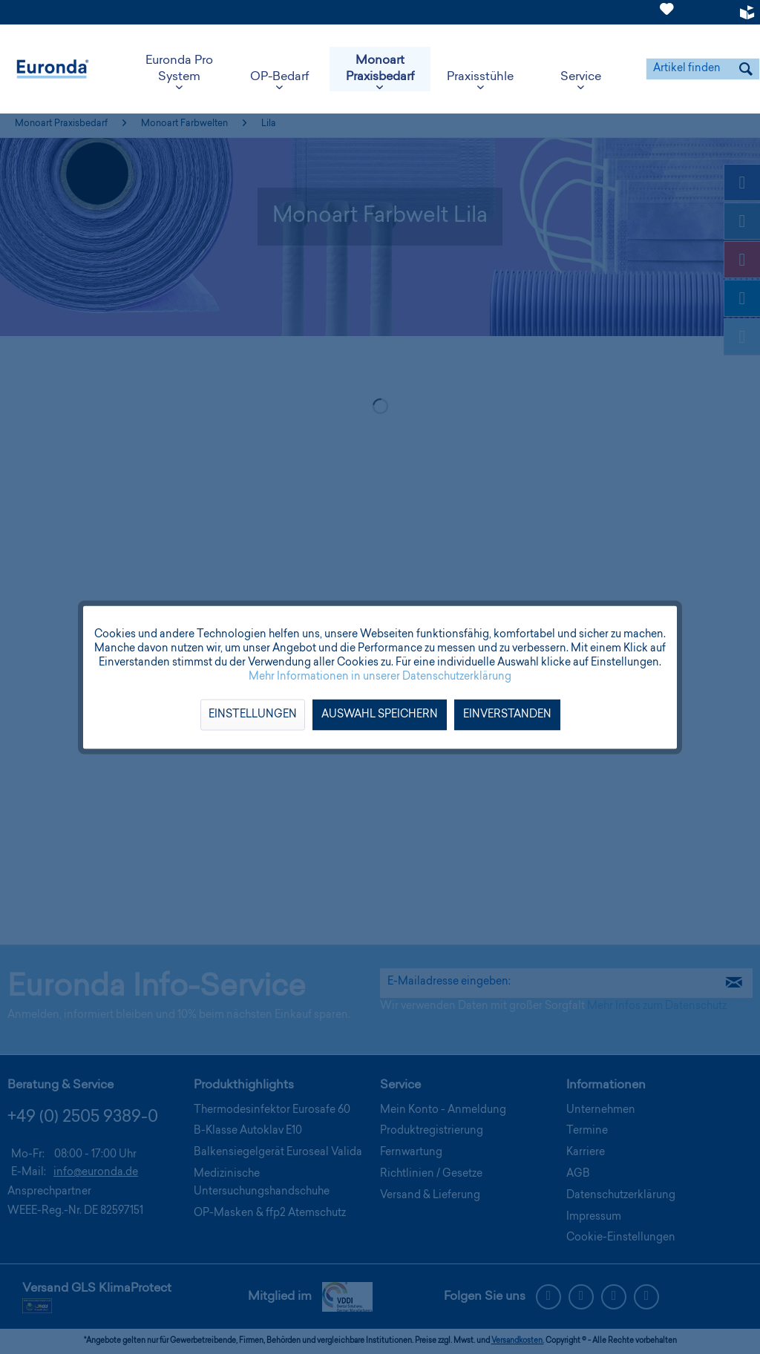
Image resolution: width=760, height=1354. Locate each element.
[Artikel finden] (703, 69)
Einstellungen (253, 714)
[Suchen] (746, 69)
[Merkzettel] (667, 18)
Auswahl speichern (379, 714)
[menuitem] (667, 12)
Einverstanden (507, 714)
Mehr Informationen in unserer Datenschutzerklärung (380, 676)
